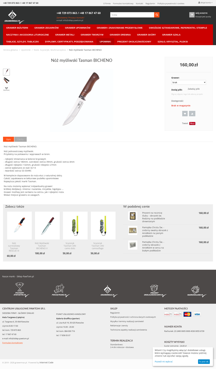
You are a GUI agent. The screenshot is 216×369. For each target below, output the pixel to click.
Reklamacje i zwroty (119, 325)
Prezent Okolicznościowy (134, 41)
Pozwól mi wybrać (164, 361)
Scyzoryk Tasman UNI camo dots (70, 246)
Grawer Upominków (77, 27)
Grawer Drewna (120, 34)
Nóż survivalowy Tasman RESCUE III (14, 247)
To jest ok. (204, 361)
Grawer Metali (64, 34)
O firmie (107, 3)
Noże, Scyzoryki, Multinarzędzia (50, 49)
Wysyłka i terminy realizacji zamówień (127, 321)
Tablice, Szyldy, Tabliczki (22, 41)
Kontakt (139, 3)
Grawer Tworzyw (92, 34)
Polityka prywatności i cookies (170, 3)
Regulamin (150, 3)
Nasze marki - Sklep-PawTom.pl (18, 276)
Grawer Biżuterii (17, 27)
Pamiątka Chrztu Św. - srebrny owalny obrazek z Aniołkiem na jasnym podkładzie (155, 231)
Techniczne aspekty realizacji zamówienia (128, 329)
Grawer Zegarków (46, 27)
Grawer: (175, 77)
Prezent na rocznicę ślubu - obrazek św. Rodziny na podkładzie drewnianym (153, 217)
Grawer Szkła (171, 34)
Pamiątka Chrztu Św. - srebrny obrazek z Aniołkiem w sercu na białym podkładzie (153, 246)
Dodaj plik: (177, 89)
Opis (8, 139)
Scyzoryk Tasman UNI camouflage (98, 246)
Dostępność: (177, 100)
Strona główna (10, 49)
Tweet (185, 123)
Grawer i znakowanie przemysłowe (120, 27)
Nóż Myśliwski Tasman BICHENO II (42, 246)
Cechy (20, 139)
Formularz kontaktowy (123, 3)
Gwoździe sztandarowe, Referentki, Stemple (178, 27)
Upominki (105, 41)
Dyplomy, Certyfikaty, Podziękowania (69, 41)
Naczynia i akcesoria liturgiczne (27, 34)
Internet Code (46, 362)
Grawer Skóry (146, 34)
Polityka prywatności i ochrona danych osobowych (133, 317)
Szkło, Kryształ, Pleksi (173, 41)
